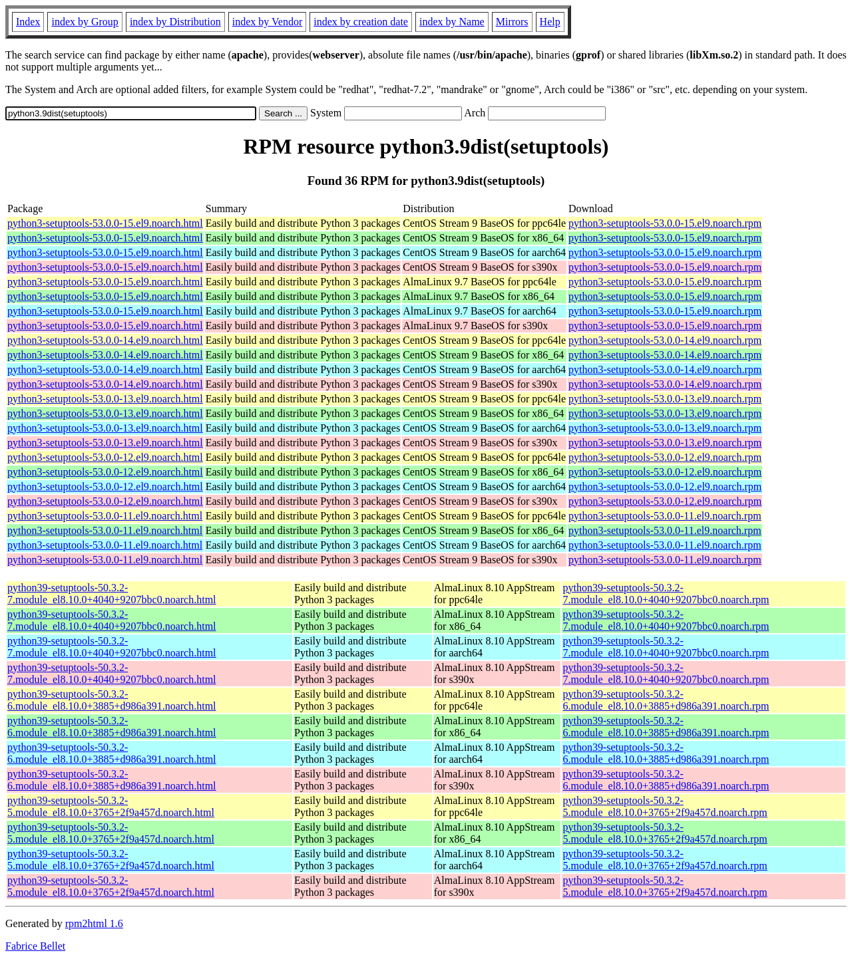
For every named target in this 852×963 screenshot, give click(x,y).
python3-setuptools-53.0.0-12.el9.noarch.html (105, 457)
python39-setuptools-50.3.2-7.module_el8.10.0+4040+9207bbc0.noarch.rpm (665, 593)
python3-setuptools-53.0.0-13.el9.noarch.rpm (664, 398)
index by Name (452, 21)
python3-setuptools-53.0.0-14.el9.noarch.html (105, 340)
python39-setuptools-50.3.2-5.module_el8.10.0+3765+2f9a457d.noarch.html (110, 806)
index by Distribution (175, 21)
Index (28, 21)
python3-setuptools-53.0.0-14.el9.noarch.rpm (664, 340)
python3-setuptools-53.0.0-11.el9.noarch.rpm (664, 515)
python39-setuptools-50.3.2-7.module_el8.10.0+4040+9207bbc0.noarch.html (111, 593)
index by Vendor (267, 21)
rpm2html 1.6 (94, 923)
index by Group (84, 21)
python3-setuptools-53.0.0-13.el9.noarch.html (105, 398)
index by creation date (361, 21)
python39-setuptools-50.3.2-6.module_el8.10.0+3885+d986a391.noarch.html (111, 700)
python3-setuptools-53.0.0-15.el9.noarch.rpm (664, 223)
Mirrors (512, 21)
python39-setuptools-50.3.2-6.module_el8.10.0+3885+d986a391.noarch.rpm (665, 700)
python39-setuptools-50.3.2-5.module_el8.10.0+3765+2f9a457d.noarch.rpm (664, 806)
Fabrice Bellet (35, 946)
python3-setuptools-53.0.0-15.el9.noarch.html (105, 223)
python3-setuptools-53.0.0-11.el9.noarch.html (104, 515)
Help (550, 21)
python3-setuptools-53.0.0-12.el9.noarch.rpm (664, 457)
